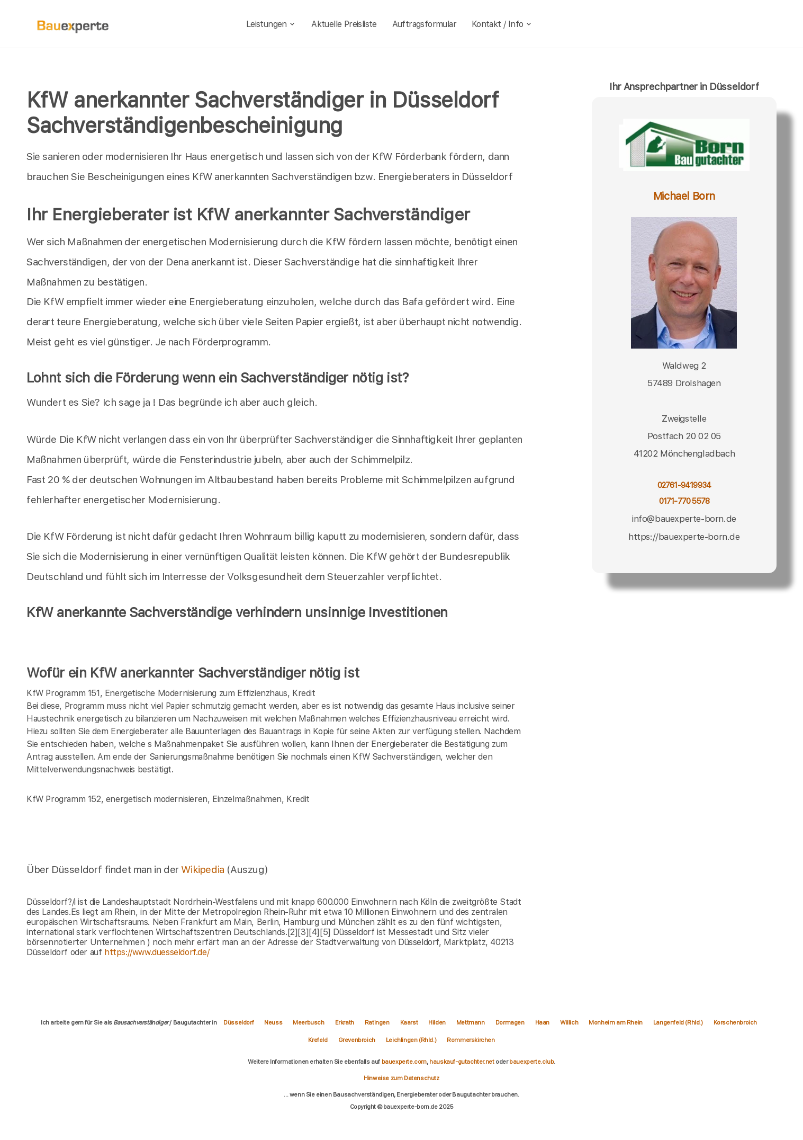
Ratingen (377, 1022)
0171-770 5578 (684, 501)
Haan (542, 1022)
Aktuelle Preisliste (344, 24)
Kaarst (409, 1022)
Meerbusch (308, 1022)
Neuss (273, 1022)
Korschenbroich (735, 1022)
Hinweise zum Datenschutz (401, 1078)
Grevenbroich (356, 1040)
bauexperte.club (531, 1061)
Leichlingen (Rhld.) (411, 1040)
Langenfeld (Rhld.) (678, 1022)
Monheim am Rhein (616, 1022)
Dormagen (510, 1022)
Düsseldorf (238, 1022)
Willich (569, 1022)
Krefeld (317, 1040)
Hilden (437, 1022)
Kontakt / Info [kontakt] (502, 24)
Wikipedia (204, 869)
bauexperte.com (404, 1061)
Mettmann (470, 1022)
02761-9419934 (684, 485)
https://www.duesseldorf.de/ (156, 952)
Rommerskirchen (470, 1040)
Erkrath (344, 1022)
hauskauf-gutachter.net (461, 1061)
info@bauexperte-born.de (684, 518)
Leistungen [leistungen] (271, 24)
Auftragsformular (424, 24)
